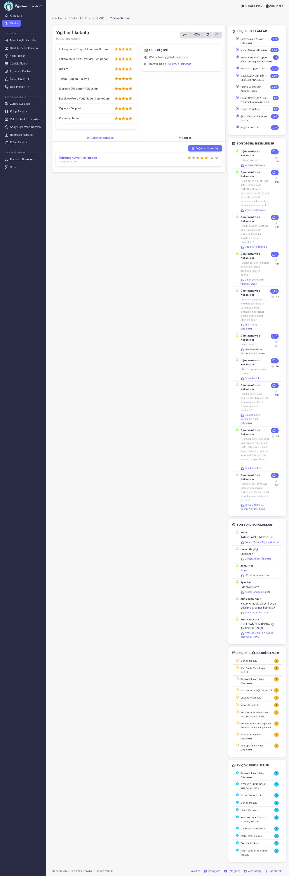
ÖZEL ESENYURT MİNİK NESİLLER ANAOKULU (254, 77)
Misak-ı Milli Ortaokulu (253, 828)
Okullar (57, 18)
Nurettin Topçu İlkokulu (254, 68)
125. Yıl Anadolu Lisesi (255, 575)
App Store (274, 6)
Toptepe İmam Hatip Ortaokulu (252, 747)
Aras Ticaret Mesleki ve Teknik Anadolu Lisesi (254, 714)
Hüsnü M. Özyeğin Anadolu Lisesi (251, 88)
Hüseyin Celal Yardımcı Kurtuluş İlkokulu (254, 819)
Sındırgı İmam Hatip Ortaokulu (251, 736)
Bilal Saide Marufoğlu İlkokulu (253, 670)
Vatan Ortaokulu (250, 704)
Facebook (273, 871)
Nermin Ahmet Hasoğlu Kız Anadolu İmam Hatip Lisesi (256, 725)
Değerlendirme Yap (205, 148)
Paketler (194, 871)
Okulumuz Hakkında (179, 64)
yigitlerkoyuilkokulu (177, 57)
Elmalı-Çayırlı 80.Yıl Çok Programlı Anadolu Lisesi (255, 99)
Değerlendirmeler (100, 138)
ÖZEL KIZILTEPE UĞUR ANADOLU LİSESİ (253, 786)
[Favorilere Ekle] (207, 35)
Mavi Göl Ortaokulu (254, 209)
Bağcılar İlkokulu (250, 127)
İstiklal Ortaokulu (250, 810)
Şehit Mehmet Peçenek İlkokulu (254, 118)
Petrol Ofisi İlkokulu (251, 835)
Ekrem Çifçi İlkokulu (254, 246)
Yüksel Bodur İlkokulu (253, 795)
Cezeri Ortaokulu (250, 108)
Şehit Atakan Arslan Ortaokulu (252, 40)
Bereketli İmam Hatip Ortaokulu (252, 681)
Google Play (251, 6)
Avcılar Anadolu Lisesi (255, 591)
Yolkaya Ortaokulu (253, 164)
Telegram (232, 871)
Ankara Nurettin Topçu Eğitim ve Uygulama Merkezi (257, 59)
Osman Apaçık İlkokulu (256, 558)
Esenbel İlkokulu (250, 843)
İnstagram (212, 871)
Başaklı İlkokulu (251, 467)
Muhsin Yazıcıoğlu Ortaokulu (257, 690)
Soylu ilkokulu (250, 378)
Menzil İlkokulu (249, 660)
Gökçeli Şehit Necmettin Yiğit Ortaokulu (250, 418)
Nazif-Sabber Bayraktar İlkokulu (254, 852)
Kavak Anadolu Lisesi (255, 612)
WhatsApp (252, 871)
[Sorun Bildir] (217, 35)
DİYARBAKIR (77, 18)
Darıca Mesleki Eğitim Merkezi (260, 542)
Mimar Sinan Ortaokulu (254, 49)
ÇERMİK (98, 18)
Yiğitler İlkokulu (120, 18)
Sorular (184, 138)
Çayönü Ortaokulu (251, 697)
